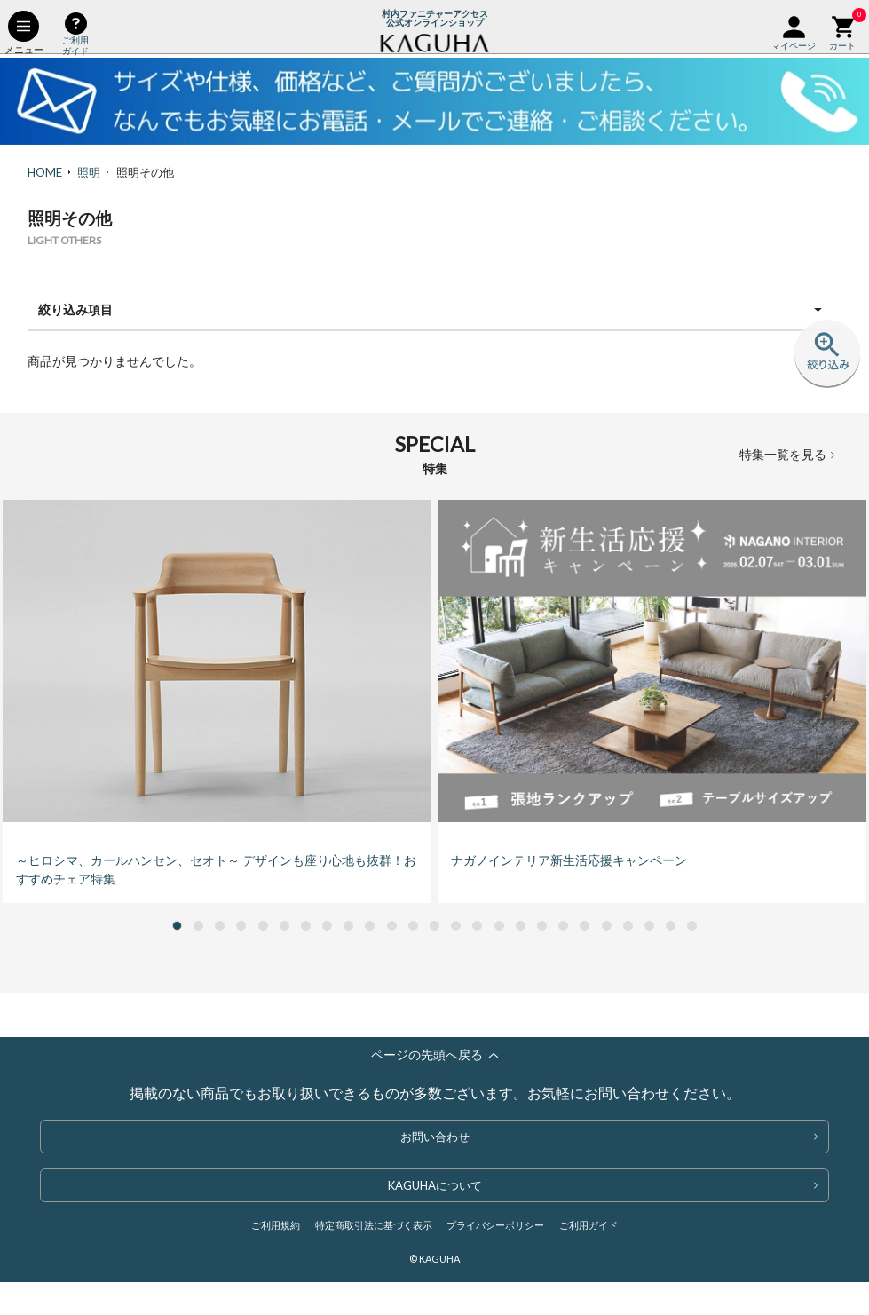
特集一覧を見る (786, 453)
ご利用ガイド (588, 1225)
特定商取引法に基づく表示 (373, 1225)
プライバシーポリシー (495, 1225)
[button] (177, 926)
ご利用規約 (275, 1225)
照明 (88, 172)
